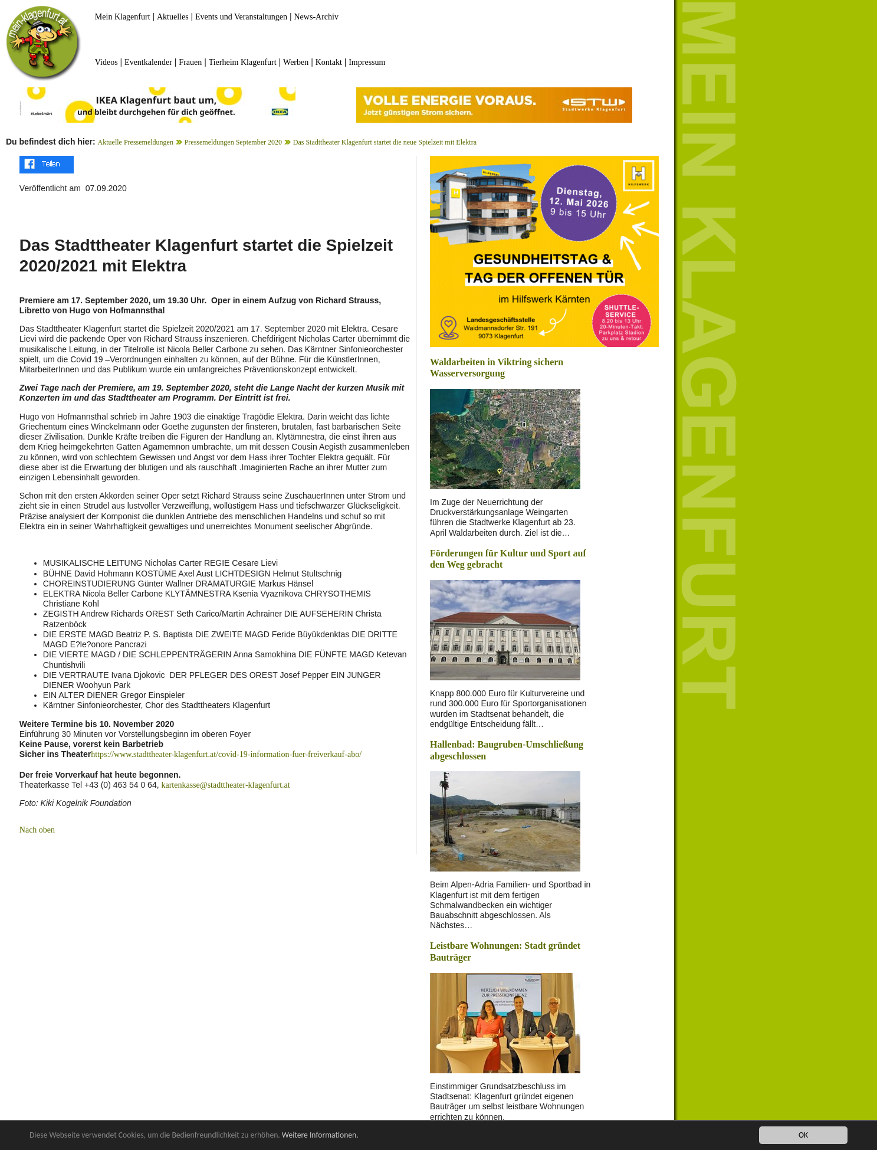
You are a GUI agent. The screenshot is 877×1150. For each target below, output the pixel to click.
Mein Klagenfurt (122, 16)
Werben (295, 62)
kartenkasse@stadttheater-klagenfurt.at (225, 785)
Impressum (367, 62)
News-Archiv (316, 16)
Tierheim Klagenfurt (243, 62)
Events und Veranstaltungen (241, 16)
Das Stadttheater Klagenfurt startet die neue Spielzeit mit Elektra (385, 142)
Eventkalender (148, 62)
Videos (106, 62)
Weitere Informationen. (320, 1136)
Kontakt (329, 62)
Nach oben (37, 829)
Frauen (190, 62)
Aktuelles (173, 16)
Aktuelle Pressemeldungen (135, 142)
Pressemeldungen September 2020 (233, 142)
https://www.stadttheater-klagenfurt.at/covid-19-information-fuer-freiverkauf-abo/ (226, 754)
